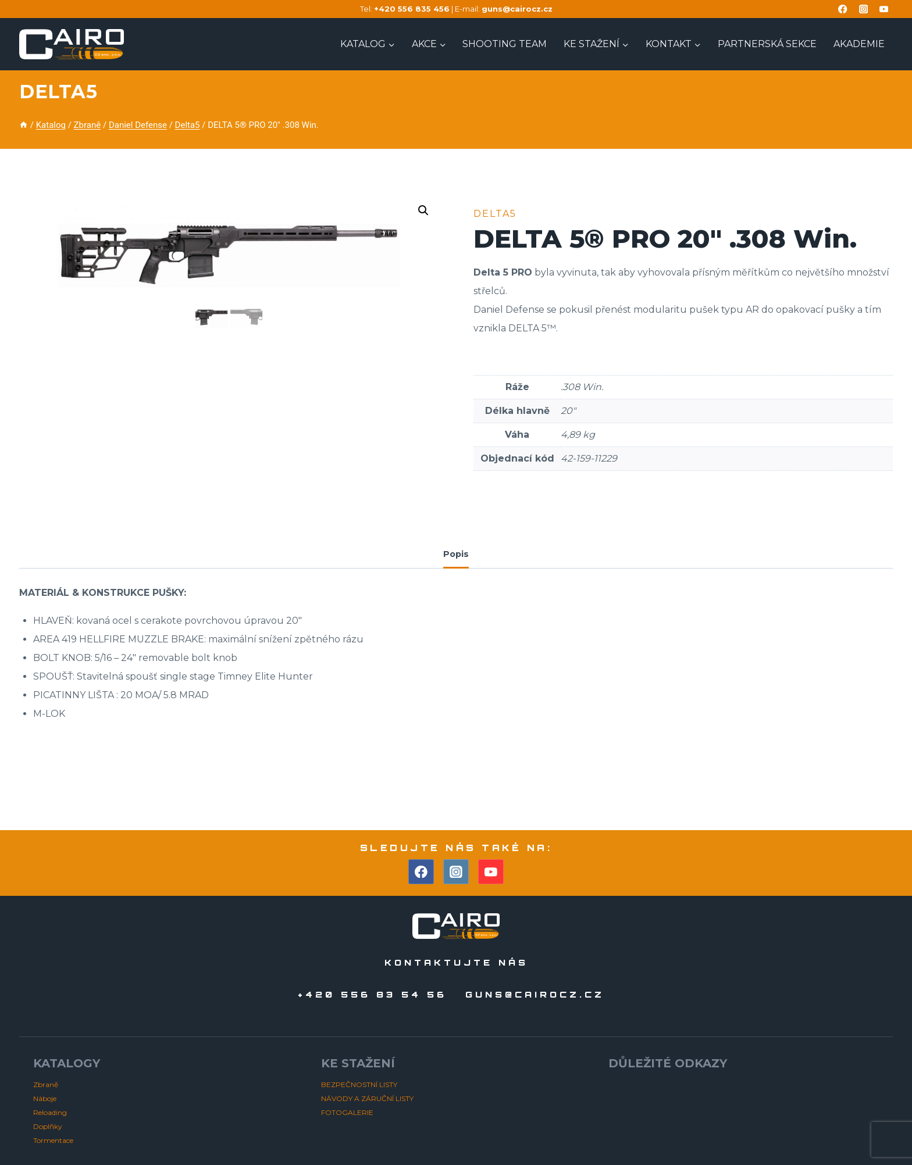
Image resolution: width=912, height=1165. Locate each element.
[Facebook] (843, 9)
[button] (423, 210)
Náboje (44, 1098)
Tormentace (53, 1140)
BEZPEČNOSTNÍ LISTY (359, 1084)
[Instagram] (863, 9)
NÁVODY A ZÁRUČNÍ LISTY (367, 1098)
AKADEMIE (859, 43)
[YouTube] (884, 9)
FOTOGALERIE (347, 1112)
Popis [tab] (456, 554)
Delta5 (58, 91)
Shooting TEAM (504, 43)
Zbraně (45, 1084)
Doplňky (47, 1126)
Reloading (50, 1112)
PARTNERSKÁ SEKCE (767, 43)
